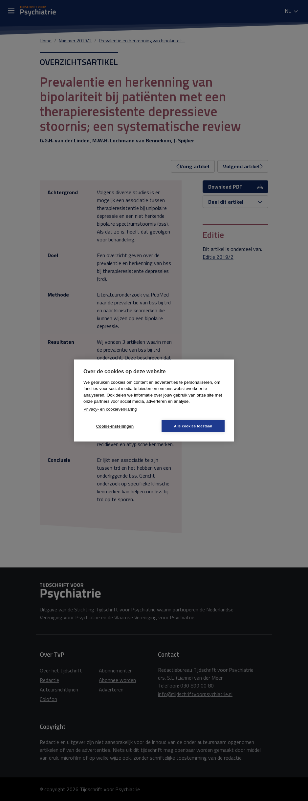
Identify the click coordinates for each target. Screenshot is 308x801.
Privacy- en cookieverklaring (110, 409)
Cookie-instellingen (115, 426)
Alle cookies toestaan (193, 426)
